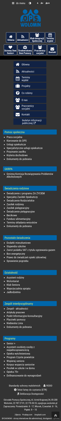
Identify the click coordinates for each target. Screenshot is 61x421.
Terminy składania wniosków (22, 222)
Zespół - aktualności (17, 308)
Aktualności (22, 38)
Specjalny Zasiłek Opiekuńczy (22, 197)
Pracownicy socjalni (39, 50)
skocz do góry (55, 416)
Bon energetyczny (16, 253)
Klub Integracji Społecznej (37, 37)
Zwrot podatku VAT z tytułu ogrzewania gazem (31, 250)
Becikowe (12, 215)
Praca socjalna (14, 137)
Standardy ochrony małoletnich (24, 385)
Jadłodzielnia (13, 292)
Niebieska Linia (15, 323)
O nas (21, 100)
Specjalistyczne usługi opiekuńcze (25, 148)
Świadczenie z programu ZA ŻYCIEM (26, 193)
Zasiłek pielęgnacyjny (18, 208)
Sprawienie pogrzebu (17, 260)
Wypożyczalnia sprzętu (18, 288)
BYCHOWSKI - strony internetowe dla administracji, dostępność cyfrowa (30, 418)
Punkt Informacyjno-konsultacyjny (24, 316)
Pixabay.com (27, 414)
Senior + (11, 343)
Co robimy (23, 93)
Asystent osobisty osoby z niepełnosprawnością (21, 348)
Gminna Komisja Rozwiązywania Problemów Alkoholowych (30, 175)
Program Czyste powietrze (20, 357)
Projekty (22, 85)
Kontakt (52, 50)
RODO (48, 385)
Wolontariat (13, 281)
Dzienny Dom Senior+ (10, 50)
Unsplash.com (40, 414)
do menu (18, 3)
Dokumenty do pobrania (19, 159)
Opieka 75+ (12, 371)
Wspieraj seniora (15, 361)
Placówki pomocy (16, 319)
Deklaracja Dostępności (30, 393)
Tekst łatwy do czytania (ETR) (30, 389)
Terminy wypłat (50, 37)
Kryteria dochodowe (17, 155)
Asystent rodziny (15, 277)
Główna (11, 38)
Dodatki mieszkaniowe (19, 242)
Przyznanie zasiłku (16, 151)
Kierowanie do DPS (17, 140)
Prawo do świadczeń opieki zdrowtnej (26, 257)
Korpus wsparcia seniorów (21, 364)
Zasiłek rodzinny (15, 204)
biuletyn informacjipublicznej (32, 122)
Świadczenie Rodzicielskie (20, 200)
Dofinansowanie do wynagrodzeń (24, 375)
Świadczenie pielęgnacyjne (21, 211)
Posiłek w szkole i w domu (21, 368)
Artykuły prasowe (16, 312)
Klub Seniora (13, 284)
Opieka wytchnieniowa (18, 353)
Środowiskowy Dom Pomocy (25, 50)
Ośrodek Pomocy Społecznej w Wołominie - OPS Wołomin (30, 18)
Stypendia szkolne (16, 246)
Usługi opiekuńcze (16, 144)
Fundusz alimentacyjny (18, 218)
